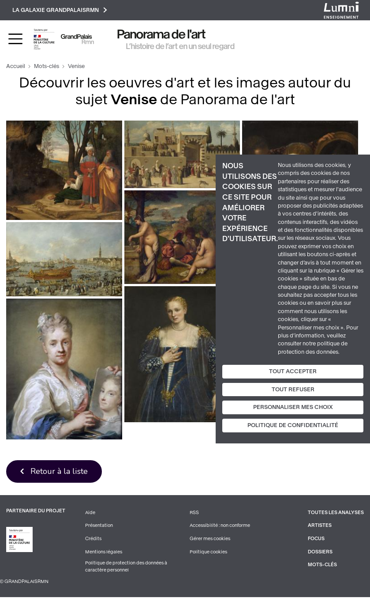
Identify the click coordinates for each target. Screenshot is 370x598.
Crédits (93, 539)
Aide (90, 513)
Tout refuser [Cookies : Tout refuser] (293, 389)
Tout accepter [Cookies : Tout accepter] (293, 371)
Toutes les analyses (336, 513)
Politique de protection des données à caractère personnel (126, 567)
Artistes (320, 526)
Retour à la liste (59, 471)
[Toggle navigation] (15, 39)
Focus (316, 539)
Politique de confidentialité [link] (292, 425)
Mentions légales (103, 552)
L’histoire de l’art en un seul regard (180, 46)
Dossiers (320, 552)
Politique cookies (208, 552)
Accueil (15, 66)
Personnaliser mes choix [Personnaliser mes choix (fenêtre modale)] (293, 407)
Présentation (99, 526)
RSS (194, 513)
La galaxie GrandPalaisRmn (60, 10)
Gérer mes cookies (210, 539)
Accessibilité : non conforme (220, 526)
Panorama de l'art (161, 34)
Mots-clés (46, 66)
